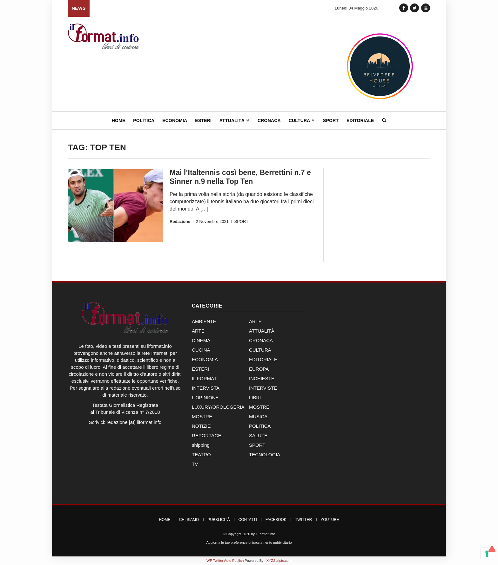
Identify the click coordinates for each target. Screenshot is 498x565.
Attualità (234, 120)
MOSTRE (259, 407)
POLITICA (260, 426)
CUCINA (201, 350)
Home (118, 120)
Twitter (303, 519)
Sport (331, 120)
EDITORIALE (263, 359)
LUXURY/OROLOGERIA (218, 407)
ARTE (255, 321)
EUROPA (259, 369)
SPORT (241, 221)
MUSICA (258, 416)
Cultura (302, 120)
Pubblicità (218, 519)
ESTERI (200, 369)
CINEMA (201, 340)
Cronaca (269, 120)
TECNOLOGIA (264, 454)
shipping (201, 445)
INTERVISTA (205, 388)
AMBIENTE (204, 321)
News (79, 8)
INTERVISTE (263, 388)
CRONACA (261, 340)
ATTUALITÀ (261, 331)
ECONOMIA (205, 359)
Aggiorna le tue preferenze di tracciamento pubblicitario (249, 542)
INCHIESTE (261, 378)
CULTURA (260, 350)
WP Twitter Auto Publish (225, 560)
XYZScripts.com (279, 560)
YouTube (329, 519)
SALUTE (258, 435)
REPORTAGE (206, 435)
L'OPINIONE (205, 397)
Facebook (276, 519)
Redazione (180, 221)
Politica (143, 120)
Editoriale (360, 120)
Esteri (203, 120)
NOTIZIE (201, 426)
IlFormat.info (265, 534)
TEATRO (201, 454)
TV (195, 464)
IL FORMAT (204, 378)
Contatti (248, 519)
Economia (174, 120)
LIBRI (255, 397)
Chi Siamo (189, 519)
